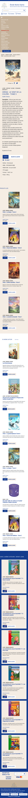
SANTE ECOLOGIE (5, 42)
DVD (2, 24)
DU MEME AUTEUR (10, 339)
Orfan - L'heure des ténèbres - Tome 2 (12, 248)
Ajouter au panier (15, 156)
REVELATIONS (4, 38)
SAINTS (3, 39)
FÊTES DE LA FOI (5, 30)
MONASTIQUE (4, 33)
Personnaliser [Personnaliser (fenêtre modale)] (23, 794)
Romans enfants (16, 54)
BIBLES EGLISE (4, 19)
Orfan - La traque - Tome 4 (9, 212)
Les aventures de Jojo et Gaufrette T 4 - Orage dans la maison (13, 720)
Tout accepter (5, 794)
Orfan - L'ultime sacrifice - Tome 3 (11, 282)
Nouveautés (7, 51)
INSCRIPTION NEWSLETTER (6, 773)
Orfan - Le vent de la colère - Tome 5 (8, 56)
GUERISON (3, 32)
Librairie (2, 54)
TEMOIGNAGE (4, 46)
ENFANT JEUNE (4, 26)
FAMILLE (3, 29)
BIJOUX (3, 21)
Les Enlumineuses (7, 363)
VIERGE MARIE (4, 49)
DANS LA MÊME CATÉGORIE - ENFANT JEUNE (12, 556)
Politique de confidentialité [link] (14, 796)
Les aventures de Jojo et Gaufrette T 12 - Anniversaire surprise (13, 614)
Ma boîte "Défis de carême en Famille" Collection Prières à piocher (12, 501)
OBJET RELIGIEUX (5, 35)
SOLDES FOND (4, 44)
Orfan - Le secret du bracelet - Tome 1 (12, 317)
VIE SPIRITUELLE (5, 47)
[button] (3, 71)
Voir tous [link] (16, 339)
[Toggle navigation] (2, 17)
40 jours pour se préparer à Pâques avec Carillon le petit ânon (13, 398)
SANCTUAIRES (4, 41)
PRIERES (3, 36)
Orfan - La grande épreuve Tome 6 (11, 433)
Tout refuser (14, 794)
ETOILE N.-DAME (5, 27)
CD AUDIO (3, 22)
